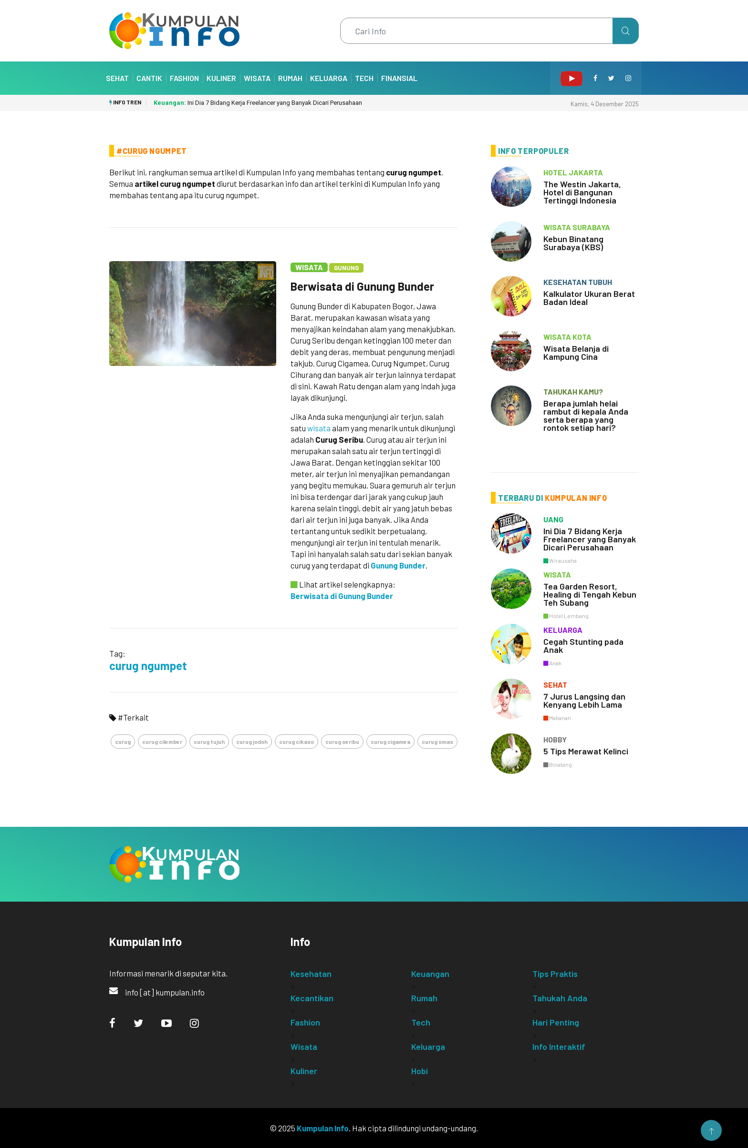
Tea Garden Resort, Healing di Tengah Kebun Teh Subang (589, 594)
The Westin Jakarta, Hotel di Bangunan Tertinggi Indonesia (582, 192)
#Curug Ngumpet (151, 150)
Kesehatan (311, 973)
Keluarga (328, 77)
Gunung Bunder (398, 565)
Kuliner (221, 77)
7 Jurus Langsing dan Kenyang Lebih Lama (584, 700)
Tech (364, 77)
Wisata (257, 77)
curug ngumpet (148, 665)
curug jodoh (252, 741)
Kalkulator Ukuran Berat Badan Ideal (589, 297)
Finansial (399, 77)
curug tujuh (209, 741)
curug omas (437, 741)
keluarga (562, 629)
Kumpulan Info (323, 1128)
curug (123, 741)
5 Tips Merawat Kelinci (585, 751)
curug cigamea (390, 741)
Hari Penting (555, 1022)
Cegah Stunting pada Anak (583, 645)
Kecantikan (312, 998)
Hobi (419, 1071)
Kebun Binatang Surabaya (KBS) (573, 243)
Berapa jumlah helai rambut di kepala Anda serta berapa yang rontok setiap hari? (585, 415)
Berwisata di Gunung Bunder (362, 286)
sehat (555, 684)
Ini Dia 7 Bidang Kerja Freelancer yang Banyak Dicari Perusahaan (258, 102)
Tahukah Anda (559, 998)
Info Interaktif (558, 1046)
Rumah (290, 77)
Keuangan (430, 973)
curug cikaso (296, 741)
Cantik (149, 77)
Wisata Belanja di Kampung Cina (576, 352)
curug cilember (162, 741)
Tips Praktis (555, 973)
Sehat (117, 77)
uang (553, 519)
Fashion (184, 77)
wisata (319, 428)
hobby (555, 739)
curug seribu (342, 741)
